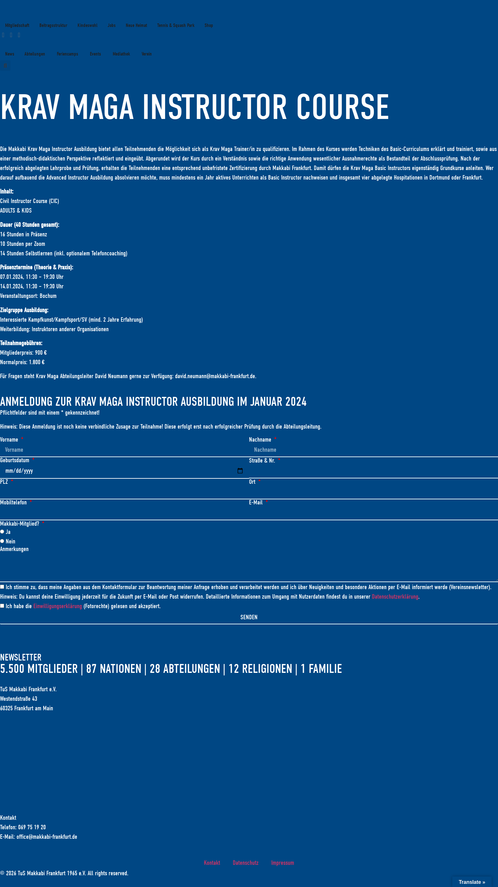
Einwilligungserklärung (57, 607)
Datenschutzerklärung (395, 597)
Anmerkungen (14, 550)
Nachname (261, 440)
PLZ (5, 482)
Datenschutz (246, 863)
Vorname (10, 440)
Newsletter (20, 658)
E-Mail (256, 503)
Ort (253, 482)
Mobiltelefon (14, 503)
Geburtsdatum (15, 460)
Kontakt (212, 863)
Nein (10, 542)
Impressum (282, 863)
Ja (8, 532)
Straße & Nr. (263, 460)
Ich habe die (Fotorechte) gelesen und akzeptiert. (83, 607)
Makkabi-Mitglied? (20, 524)
